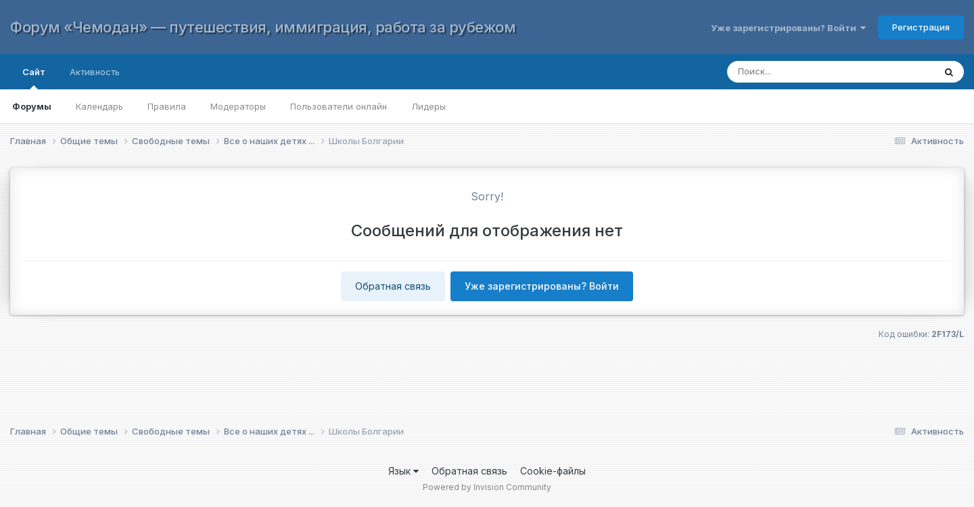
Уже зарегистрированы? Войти (788, 27)
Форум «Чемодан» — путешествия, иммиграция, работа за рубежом (262, 27)
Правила (166, 106)
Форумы (31, 106)
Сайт (33, 77)
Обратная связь (393, 286)
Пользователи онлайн (338, 106)
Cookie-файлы (553, 471)
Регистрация (921, 27)
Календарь (99, 106)
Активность (95, 71)
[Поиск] (817, 72)
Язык (403, 471)
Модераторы (238, 106)
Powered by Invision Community (487, 487)
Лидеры (428, 106)
